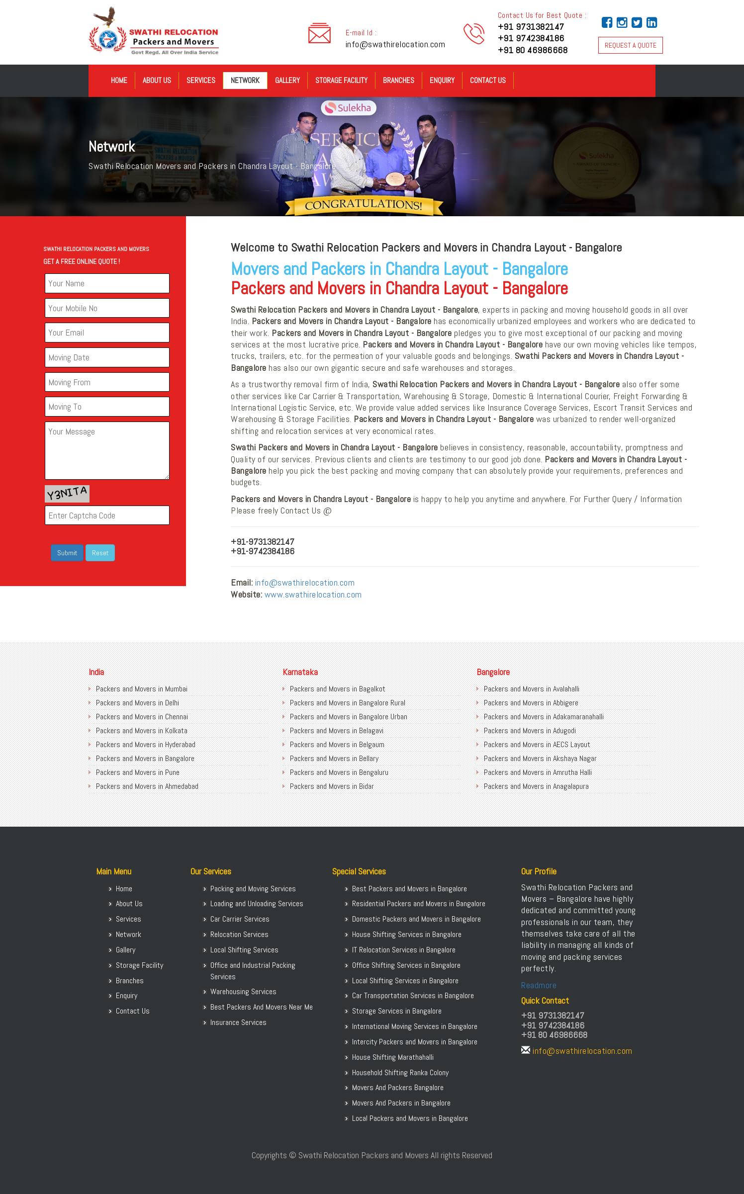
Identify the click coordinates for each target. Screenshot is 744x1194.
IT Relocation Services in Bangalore (404, 949)
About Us (157, 80)
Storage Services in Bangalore (397, 1011)
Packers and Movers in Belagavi (336, 730)
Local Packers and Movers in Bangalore (410, 1118)
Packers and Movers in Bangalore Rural (347, 702)
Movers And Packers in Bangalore (401, 1103)
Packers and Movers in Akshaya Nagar (540, 758)
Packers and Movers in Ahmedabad (147, 786)
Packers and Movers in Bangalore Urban (348, 716)
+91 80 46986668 (533, 50)
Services (200, 80)
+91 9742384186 (531, 38)
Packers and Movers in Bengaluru (339, 772)
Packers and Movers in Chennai (142, 716)
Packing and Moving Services (253, 888)
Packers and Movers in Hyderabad (145, 744)
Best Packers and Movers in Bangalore (409, 888)
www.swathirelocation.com (313, 594)
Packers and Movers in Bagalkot (337, 688)
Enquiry (442, 80)
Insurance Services (238, 1022)
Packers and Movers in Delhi (137, 702)
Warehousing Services (243, 991)
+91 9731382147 (531, 26)
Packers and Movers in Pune (138, 772)
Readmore (539, 985)
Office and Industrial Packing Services (252, 971)
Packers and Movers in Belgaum (337, 744)
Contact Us (488, 80)
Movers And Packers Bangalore (398, 1087)
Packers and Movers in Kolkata (141, 730)
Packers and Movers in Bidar (332, 786)
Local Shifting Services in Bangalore (405, 980)
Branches (398, 80)
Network (245, 80)
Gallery (287, 80)
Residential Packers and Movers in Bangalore (418, 903)
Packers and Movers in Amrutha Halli (538, 772)
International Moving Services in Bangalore (414, 1026)
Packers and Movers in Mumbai (141, 688)
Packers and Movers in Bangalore (145, 758)
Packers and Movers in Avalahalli (531, 688)
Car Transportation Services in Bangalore (413, 995)
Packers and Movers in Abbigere (531, 702)
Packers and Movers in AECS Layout (537, 744)
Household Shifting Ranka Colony (400, 1072)
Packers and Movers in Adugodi (530, 730)
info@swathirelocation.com (396, 44)
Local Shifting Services (244, 949)
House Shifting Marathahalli (393, 1057)
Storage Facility (341, 80)
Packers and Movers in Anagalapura (536, 786)
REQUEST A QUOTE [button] (630, 45)
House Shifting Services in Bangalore (407, 934)
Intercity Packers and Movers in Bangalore (414, 1041)
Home (119, 80)
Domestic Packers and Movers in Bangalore (416, 919)
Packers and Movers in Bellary (334, 758)
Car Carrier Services (240, 919)
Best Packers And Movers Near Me (261, 1007)
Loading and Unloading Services (256, 903)
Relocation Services (239, 934)
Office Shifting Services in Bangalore (406, 965)
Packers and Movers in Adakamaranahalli (544, 716)
